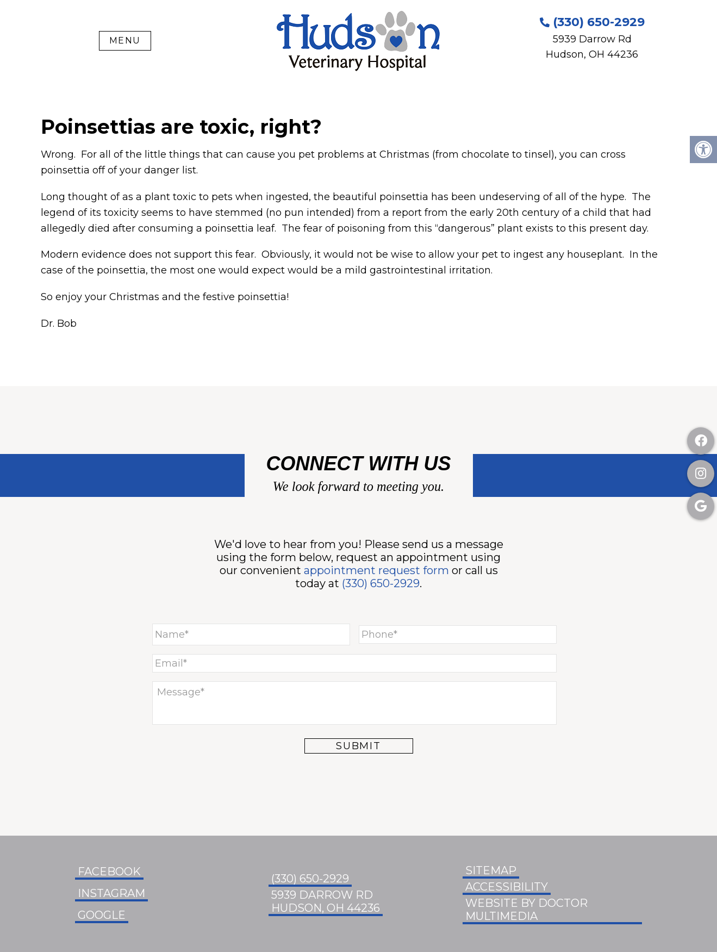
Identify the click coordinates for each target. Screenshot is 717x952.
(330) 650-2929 (592, 22)
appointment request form (376, 570)
